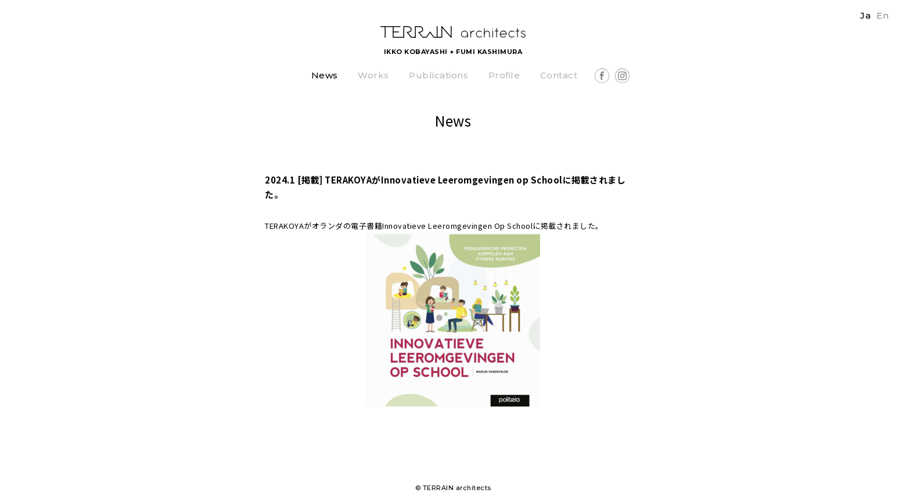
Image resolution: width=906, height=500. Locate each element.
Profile (504, 76)
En (882, 15)
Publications (438, 76)
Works (373, 76)
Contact (559, 76)
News (324, 76)
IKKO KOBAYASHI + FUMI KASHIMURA (453, 52)
